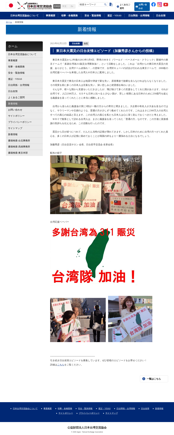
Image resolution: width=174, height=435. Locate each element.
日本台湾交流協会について (24, 15)
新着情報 (13, 103)
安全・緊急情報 (92, 15)
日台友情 (160, 15)
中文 (64, 6)
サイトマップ (15, 128)
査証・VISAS (114, 15)
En (72, 6)
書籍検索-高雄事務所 (19, 146)
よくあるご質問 (125, 6)
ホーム (9, 22)
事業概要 (50, 15)
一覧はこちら (154, 379)
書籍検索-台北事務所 (19, 140)
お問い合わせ (143, 6)
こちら (60, 364)
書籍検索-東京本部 (18, 153)
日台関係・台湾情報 (139, 15)
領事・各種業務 (69, 15)
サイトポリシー (16, 116)
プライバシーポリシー (20, 122)
